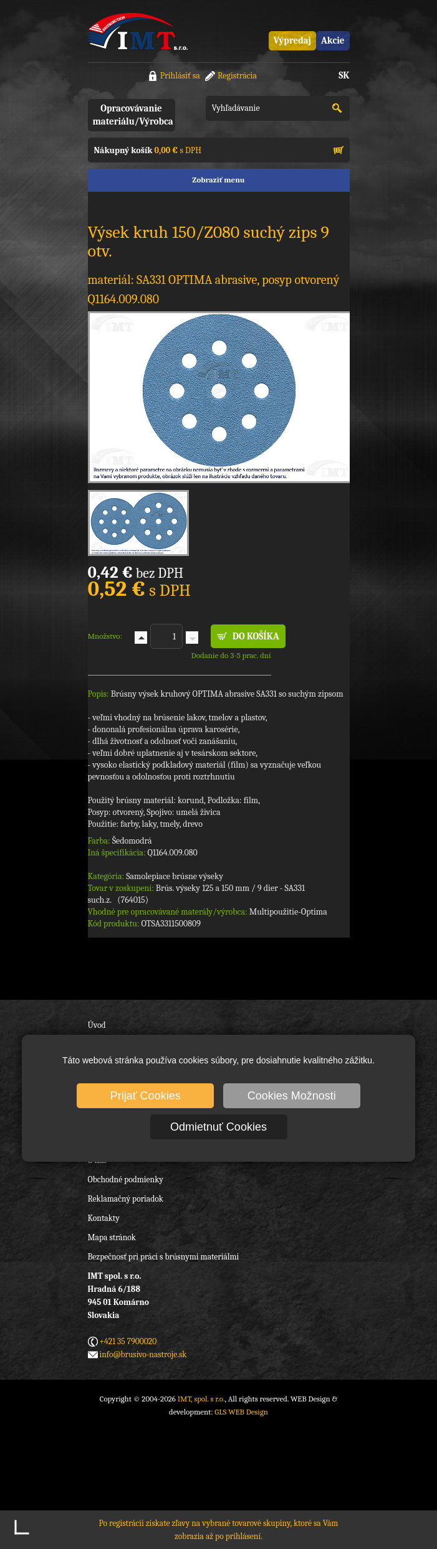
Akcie (332, 40)
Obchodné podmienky (125, 1179)
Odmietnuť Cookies (218, 1127)
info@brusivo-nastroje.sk (143, 1354)
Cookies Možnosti (291, 1096)
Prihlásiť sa (180, 75)
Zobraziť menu (218, 179)
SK (344, 75)
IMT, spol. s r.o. (138, 31)
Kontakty (104, 1218)
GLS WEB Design (241, 1411)
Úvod (97, 1025)
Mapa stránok (112, 1237)
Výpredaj (292, 40)
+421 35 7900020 (128, 1341)
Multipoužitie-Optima (288, 911)
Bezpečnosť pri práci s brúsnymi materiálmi (163, 1256)
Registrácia (237, 75)
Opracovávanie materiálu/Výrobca (133, 115)
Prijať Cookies (145, 1096)
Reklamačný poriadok (125, 1198)
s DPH (147, 150)
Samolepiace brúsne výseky (174, 876)
